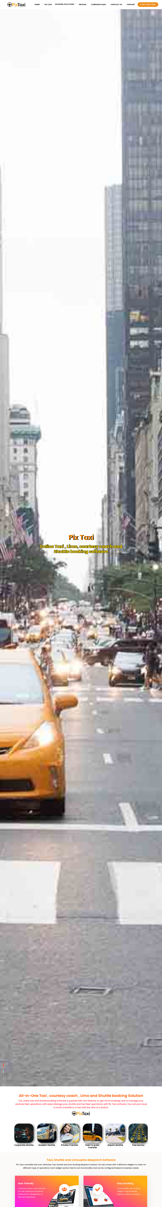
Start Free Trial (148, 4)
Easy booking (125, 1183)
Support (131, 4)
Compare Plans (98, 4)
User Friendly (26, 1183)
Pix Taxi (48, 4)
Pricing (82, 4)
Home (37, 4)
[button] (17, 1137)
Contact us (116, 4)
